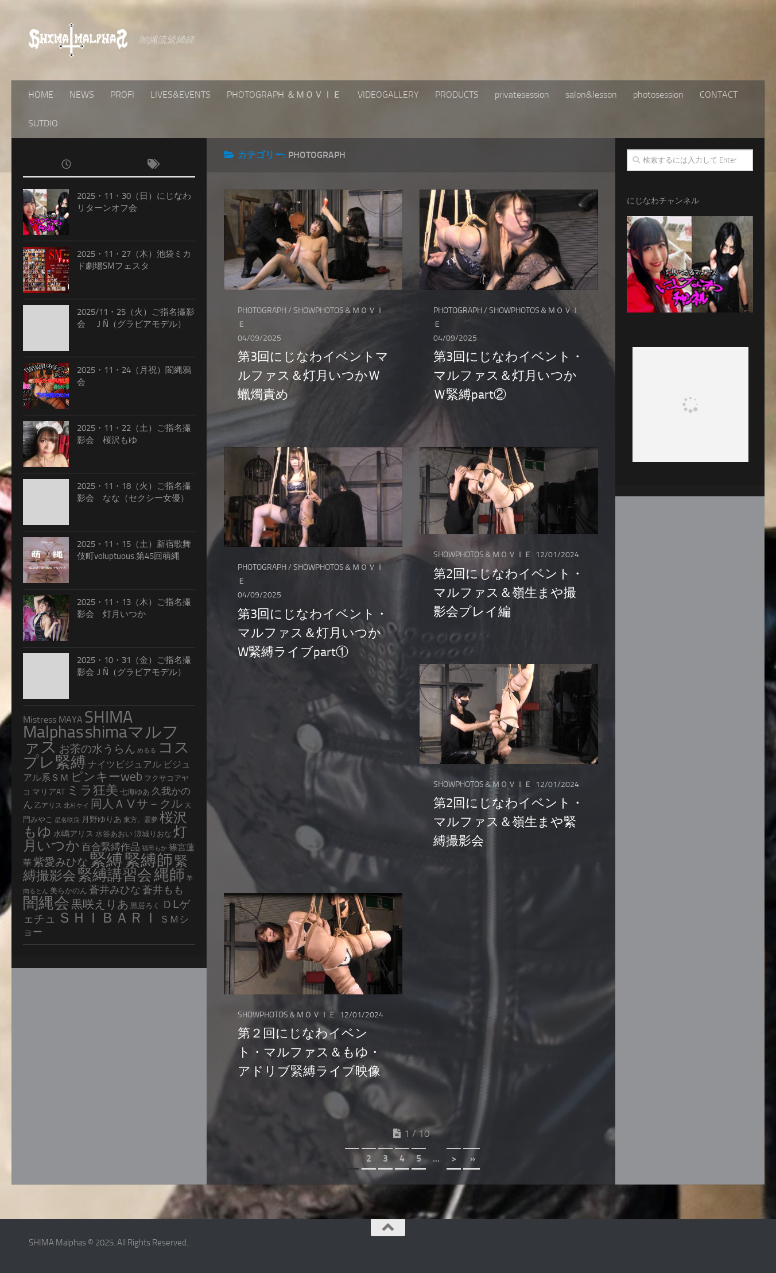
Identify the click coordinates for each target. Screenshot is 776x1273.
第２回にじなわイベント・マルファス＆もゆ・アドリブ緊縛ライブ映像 (309, 1052)
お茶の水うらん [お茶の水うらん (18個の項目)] (97, 749)
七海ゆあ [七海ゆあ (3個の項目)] (135, 792)
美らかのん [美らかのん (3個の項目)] (68, 890)
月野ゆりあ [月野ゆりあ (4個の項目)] (102, 819)
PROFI (122, 94)
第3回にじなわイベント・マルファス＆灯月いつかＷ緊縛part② (508, 375)
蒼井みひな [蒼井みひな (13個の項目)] (115, 890)
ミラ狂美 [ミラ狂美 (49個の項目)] (92, 790)
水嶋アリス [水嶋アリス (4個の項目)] (73, 834)
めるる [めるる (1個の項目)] (146, 750)
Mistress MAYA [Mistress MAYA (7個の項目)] (53, 719)
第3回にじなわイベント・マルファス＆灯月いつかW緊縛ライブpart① (313, 633)
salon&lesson (591, 94)
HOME (40, 94)
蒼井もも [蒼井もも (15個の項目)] (163, 890)
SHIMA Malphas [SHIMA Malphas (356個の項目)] (78, 724)
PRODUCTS (457, 94)
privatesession (522, 94)
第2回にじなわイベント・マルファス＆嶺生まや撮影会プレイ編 (508, 592)
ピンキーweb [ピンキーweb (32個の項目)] (106, 777)
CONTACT (719, 94)
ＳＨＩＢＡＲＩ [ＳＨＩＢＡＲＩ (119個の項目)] (107, 917)
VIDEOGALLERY (388, 94)
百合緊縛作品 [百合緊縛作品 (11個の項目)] (111, 846)
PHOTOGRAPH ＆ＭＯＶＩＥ (284, 94)
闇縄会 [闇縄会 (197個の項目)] (46, 903)
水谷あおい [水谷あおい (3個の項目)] (114, 834)
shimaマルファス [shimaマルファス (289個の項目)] (101, 739)
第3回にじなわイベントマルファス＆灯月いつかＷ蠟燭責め (313, 375)
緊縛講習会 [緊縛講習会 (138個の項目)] (114, 875)
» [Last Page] (471, 1158)
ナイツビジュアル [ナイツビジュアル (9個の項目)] (124, 764)
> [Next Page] (453, 1158)
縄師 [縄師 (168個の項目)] (169, 875)
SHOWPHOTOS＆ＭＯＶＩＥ (482, 555)
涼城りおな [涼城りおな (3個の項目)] (153, 834)
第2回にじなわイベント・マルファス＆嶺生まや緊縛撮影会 (508, 822)
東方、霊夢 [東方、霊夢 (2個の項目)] (140, 820)
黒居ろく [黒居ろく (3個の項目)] (145, 905)
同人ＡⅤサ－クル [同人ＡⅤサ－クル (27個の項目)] (137, 804)
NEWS (81, 94)
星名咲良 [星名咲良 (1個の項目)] (67, 820)
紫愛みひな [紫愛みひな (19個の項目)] (60, 862)
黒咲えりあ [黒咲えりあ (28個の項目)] (100, 904)
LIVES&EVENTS (180, 94)
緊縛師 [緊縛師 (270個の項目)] (149, 860)
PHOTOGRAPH (262, 310)
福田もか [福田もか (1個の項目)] (154, 848)
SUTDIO (43, 123)
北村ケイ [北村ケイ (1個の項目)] (76, 805)
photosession (658, 94)
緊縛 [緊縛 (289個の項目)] (106, 860)
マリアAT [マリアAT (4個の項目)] (48, 792)
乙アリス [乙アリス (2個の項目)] (48, 805)
